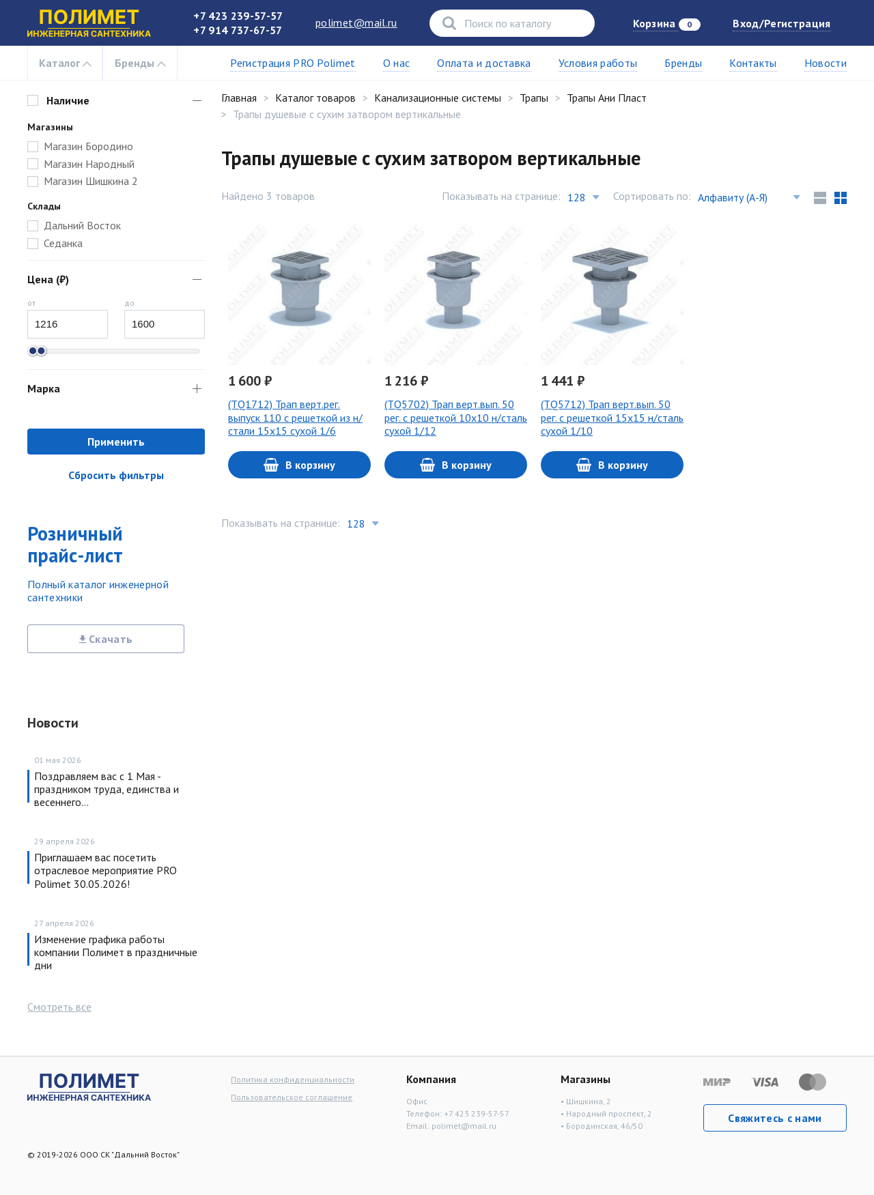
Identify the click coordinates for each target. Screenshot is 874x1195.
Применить (116, 441)
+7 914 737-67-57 (237, 30)
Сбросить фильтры (116, 475)
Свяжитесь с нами (774, 1118)
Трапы (534, 97)
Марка (43, 388)
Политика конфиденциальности (292, 1079)
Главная (239, 97)
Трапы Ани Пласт (607, 97)
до (129, 302)
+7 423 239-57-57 (238, 16)
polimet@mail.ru (356, 22)
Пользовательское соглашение (291, 1097)
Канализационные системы (437, 97)
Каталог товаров (315, 97)
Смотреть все (59, 1006)
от (31, 302)
